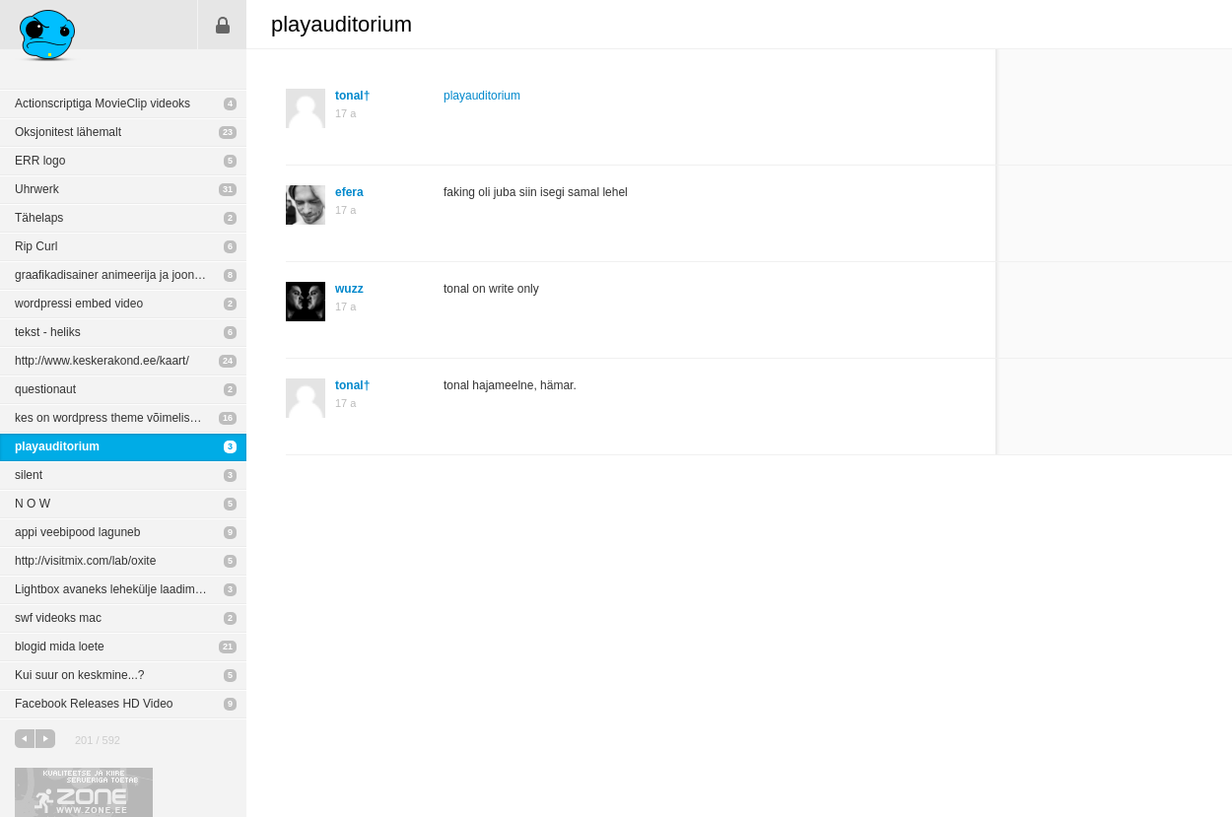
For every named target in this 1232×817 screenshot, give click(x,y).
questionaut (45, 389)
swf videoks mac (58, 618)
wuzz (349, 289)
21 (228, 646)
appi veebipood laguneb (77, 532)
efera (349, 192)
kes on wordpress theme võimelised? (112, 418)
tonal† (352, 95)
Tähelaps (39, 218)
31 (228, 189)
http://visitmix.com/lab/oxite (85, 561)
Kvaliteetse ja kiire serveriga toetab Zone (84, 792)
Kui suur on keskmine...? (79, 675)
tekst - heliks (48, 332)
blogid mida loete (59, 646)
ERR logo (40, 161)
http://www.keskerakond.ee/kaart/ (102, 361)
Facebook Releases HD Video (94, 704)
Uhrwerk (37, 189)
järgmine (45, 738)
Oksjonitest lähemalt (68, 132)
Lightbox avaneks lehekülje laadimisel (114, 589)
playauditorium (57, 446)
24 (228, 361)
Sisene (222, 24)
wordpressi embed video (79, 303)
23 (228, 132)
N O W (32, 504)
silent (28, 475)
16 (228, 418)
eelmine (24, 738)
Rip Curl (36, 246)
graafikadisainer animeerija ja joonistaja (118, 275)
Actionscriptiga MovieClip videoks (102, 103)
